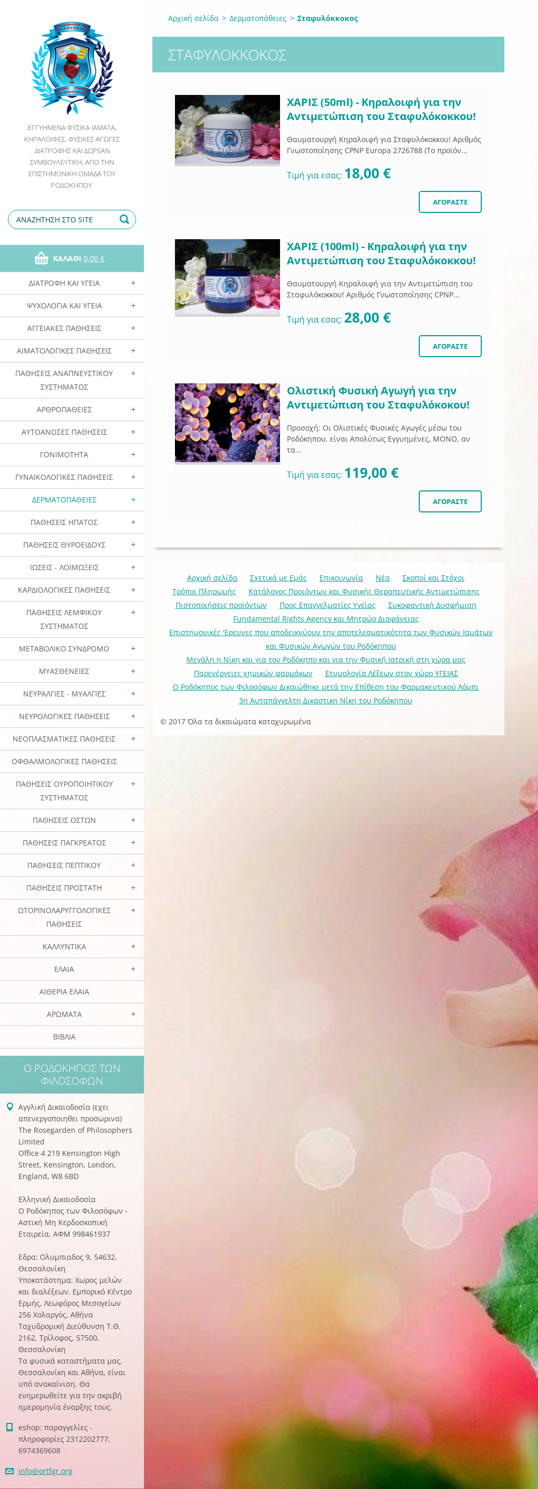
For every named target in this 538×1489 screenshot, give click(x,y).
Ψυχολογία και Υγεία (64, 305)
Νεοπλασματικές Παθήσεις (64, 739)
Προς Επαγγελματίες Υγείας (328, 605)
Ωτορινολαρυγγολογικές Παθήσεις (64, 917)
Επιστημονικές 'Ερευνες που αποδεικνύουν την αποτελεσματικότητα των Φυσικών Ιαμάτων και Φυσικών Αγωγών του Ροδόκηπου (331, 639)
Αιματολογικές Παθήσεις (64, 351)
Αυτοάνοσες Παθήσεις (64, 432)
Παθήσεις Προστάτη (64, 888)
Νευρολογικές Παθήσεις (64, 716)
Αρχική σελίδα (193, 18)
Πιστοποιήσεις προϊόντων (221, 605)
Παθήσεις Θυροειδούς (64, 545)
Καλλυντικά (64, 946)
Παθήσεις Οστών (64, 820)
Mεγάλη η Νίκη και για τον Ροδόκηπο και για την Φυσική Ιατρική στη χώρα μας (326, 660)
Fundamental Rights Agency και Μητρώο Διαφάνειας (326, 619)
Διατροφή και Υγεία (64, 283)
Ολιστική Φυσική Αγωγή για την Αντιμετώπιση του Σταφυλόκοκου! (378, 397)
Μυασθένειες (64, 671)
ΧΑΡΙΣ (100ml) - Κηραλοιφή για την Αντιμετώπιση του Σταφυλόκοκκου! (381, 253)
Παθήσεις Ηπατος (64, 522)
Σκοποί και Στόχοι (433, 578)
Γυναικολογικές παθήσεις (64, 477)
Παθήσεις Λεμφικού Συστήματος (64, 619)
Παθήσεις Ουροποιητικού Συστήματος (64, 790)
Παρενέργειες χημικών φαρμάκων (253, 673)
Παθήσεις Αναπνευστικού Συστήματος (64, 380)
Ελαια (64, 969)
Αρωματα (64, 1014)
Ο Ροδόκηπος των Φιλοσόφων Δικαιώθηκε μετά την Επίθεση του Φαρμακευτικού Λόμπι (326, 687)
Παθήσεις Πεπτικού (64, 865)
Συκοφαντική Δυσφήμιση (432, 605)
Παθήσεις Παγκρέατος (64, 843)
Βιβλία (64, 1037)
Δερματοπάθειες (64, 500)
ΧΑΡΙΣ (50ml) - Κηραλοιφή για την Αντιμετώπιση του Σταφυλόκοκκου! (381, 109)
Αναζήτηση (126, 219)
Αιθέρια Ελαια (64, 992)
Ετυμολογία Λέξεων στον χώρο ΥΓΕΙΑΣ (391, 673)
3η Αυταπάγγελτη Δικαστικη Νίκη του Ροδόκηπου (325, 700)
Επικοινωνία (341, 578)
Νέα (383, 578)
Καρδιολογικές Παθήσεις (64, 590)
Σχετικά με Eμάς (278, 578)
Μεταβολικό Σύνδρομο (64, 649)
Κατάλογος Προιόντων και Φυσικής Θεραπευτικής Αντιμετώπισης (364, 591)
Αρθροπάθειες (64, 409)
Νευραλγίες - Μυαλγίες (64, 694)
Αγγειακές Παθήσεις (64, 328)
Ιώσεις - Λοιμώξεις (64, 567)
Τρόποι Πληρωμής (204, 591)
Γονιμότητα (64, 454)
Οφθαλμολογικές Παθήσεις (64, 761)
